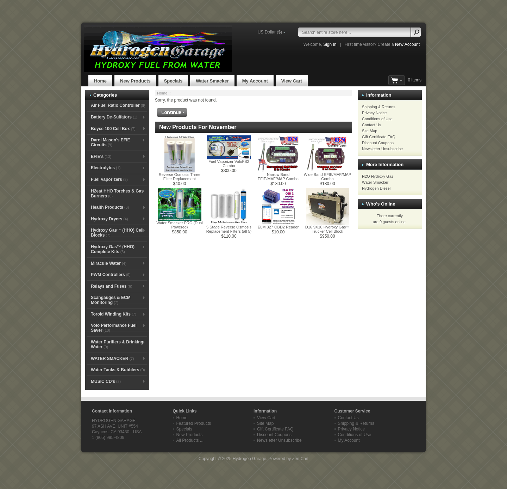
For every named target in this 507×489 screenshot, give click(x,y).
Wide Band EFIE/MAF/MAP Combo (327, 176)
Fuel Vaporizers (109, 179)
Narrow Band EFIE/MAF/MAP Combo (278, 176)
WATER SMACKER (112, 358)
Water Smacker (212, 81)
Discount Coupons (378, 143)
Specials (173, 81)
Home (100, 81)
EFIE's (101, 156)
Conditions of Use (377, 119)
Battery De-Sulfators (114, 117)
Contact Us (371, 125)
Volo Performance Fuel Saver (114, 328)
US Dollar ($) (270, 32)
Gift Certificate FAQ (378, 137)
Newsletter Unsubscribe (382, 149)
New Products (135, 81)
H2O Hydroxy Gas (377, 176)
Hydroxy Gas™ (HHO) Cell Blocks (117, 233)
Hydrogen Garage (249, 458)
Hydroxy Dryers (109, 218)
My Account (255, 81)
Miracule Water (108, 263)
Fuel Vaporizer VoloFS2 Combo (228, 163)
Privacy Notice (374, 113)
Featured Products (193, 423)
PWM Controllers (111, 274)
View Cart (291, 81)
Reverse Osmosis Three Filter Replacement (179, 176)
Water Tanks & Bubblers (118, 369)
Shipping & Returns (378, 107)
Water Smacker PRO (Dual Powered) (179, 225)
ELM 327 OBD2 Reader (278, 227)
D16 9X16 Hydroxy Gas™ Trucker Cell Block (327, 229)
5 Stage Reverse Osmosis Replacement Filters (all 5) (228, 229)
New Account (407, 44)
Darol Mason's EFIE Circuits (110, 142)
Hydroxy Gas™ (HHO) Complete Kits (112, 249)
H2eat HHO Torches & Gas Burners (117, 193)
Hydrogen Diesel (376, 188)
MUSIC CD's (106, 381)
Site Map (369, 131)
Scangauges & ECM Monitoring (111, 300)
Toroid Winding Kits (113, 314)
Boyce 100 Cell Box (113, 128)
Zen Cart (300, 458)
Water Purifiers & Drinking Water (117, 344)
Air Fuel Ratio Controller (118, 105)
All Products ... (190, 440)
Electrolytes (105, 167)
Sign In (329, 44)
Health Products (110, 207)
